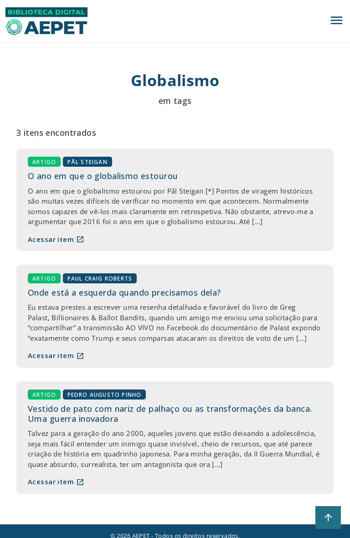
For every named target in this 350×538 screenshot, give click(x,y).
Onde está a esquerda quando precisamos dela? (124, 292)
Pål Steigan (87, 162)
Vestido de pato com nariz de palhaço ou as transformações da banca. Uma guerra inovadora (170, 413)
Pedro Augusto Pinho (104, 395)
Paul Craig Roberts (100, 278)
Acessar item (56, 239)
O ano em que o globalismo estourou (103, 175)
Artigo (44, 162)
